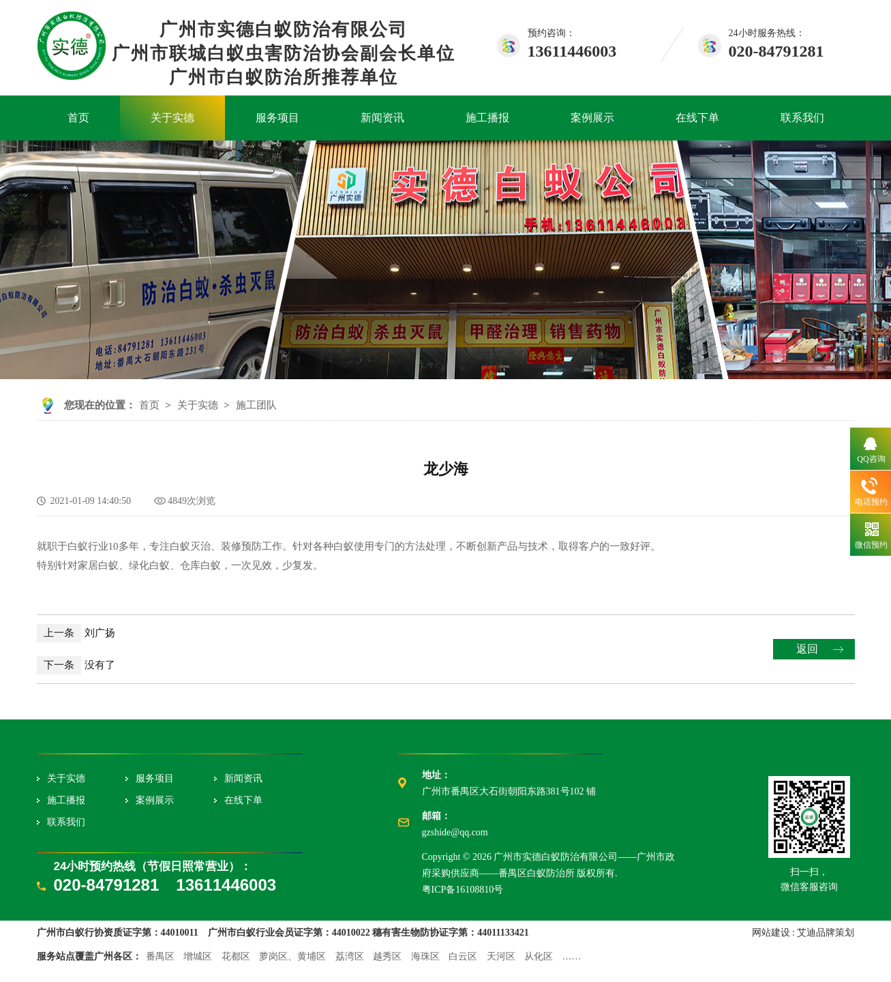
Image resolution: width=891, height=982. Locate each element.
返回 (807, 649)
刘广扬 (76, 632)
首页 (78, 117)
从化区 (538, 956)
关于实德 (172, 117)
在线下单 (697, 117)
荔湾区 (349, 956)
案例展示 (592, 117)
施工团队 (256, 405)
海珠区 (425, 956)
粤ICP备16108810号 (463, 889)
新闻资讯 (382, 117)
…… (572, 956)
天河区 (501, 956)
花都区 (236, 956)
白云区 (463, 956)
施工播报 (487, 117)
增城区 (197, 956)
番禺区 (160, 956)
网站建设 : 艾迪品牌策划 (803, 932)
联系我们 (802, 117)
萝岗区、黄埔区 (292, 956)
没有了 (76, 664)
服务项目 (277, 117)
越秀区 (387, 956)
